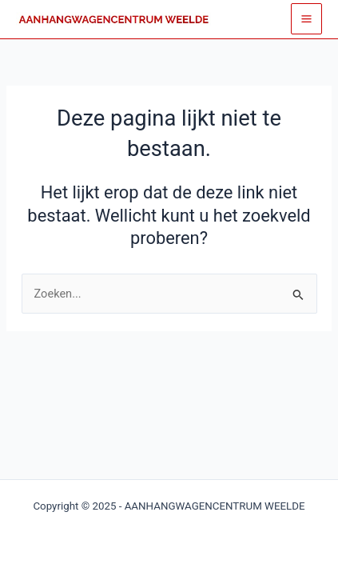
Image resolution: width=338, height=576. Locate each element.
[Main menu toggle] (306, 18)
